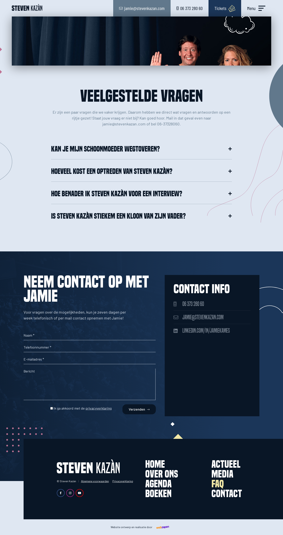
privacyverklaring (98, 408)
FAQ (217, 484)
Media (222, 474)
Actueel (225, 464)
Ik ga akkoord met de (82, 408)
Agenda (158, 484)
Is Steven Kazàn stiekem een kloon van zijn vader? (118, 216)
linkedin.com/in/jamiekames (202, 330)
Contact (226, 494)
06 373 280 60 (189, 304)
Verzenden (137, 409)
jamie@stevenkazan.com (198, 317)
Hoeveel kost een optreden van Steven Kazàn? (111, 171)
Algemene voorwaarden (95, 481)
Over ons (161, 474)
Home (155, 464)
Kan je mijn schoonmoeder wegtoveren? (105, 149)
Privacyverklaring (122, 481)
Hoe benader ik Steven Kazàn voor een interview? (116, 193)
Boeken (158, 494)
